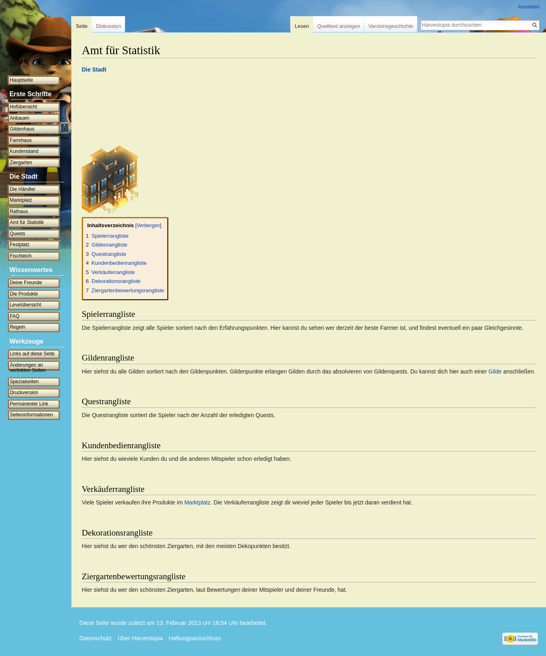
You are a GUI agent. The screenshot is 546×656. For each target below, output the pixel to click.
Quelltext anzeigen (338, 26)
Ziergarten (21, 162)
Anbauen (19, 118)
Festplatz (20, 244)
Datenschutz (95, 638)
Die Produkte (24, 294)
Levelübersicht (25, 305)
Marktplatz (197, 502)
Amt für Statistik (27, 222)
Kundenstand (24, 151)
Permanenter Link (29, 404)
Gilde (495, 371)
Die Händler (22, 189)
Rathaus (19, 211)
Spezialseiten (24, 381)
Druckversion (24, 392)
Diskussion (108, 26)
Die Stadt (94, 69)
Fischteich (21, 256)
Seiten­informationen (31, 415)
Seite (81, 26)
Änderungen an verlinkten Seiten (28, 367)
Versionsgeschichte (390, 26)
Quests (17, 233)
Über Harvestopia (140, 638)
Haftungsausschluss (195, 638)
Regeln (17, 327)
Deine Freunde (26, 282)
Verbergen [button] (148, 225)
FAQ (14, 316)
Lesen (302, 26)
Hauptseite (21, 80)
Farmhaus (21, 140)
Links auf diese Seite (32, 353)
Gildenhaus (22, 129)
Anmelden (529, 7)
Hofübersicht (23, 107)
